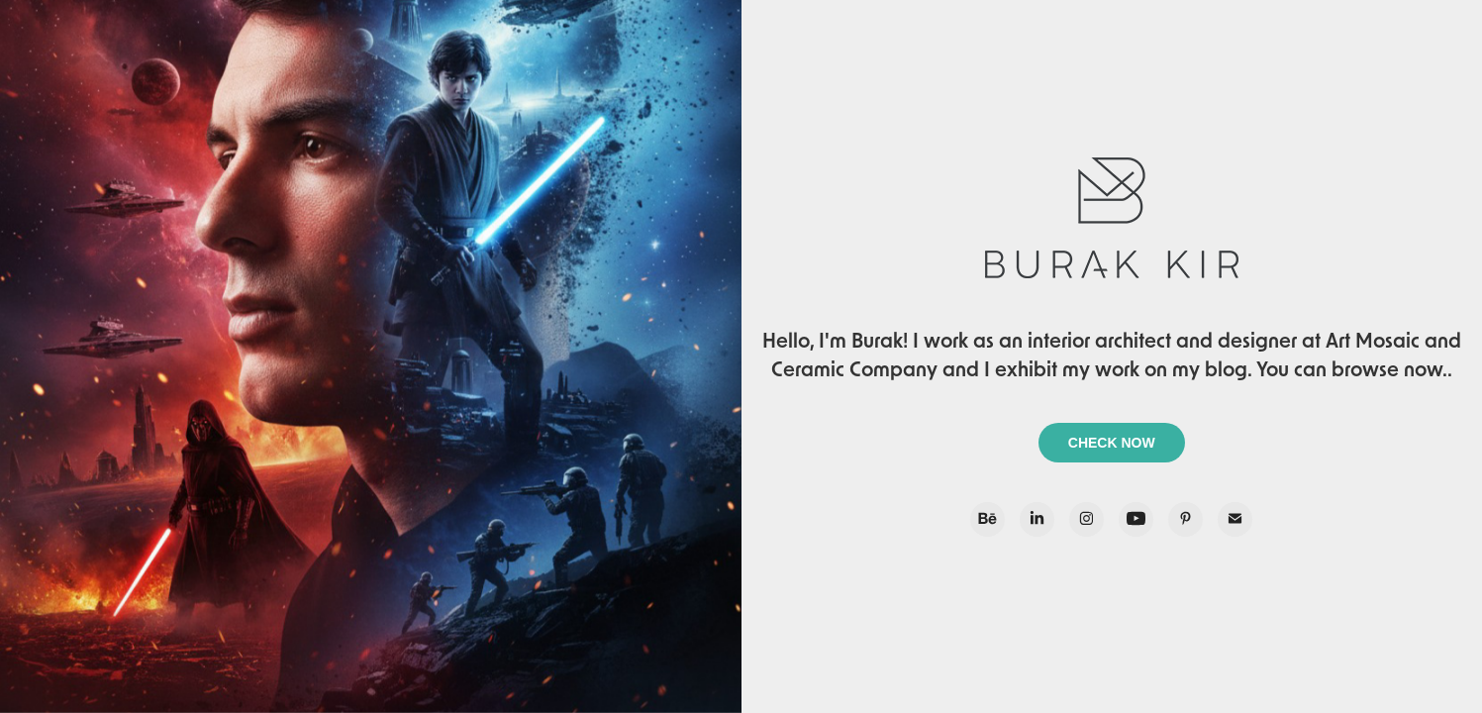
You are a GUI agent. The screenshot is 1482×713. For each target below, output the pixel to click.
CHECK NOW (1111, 443)
